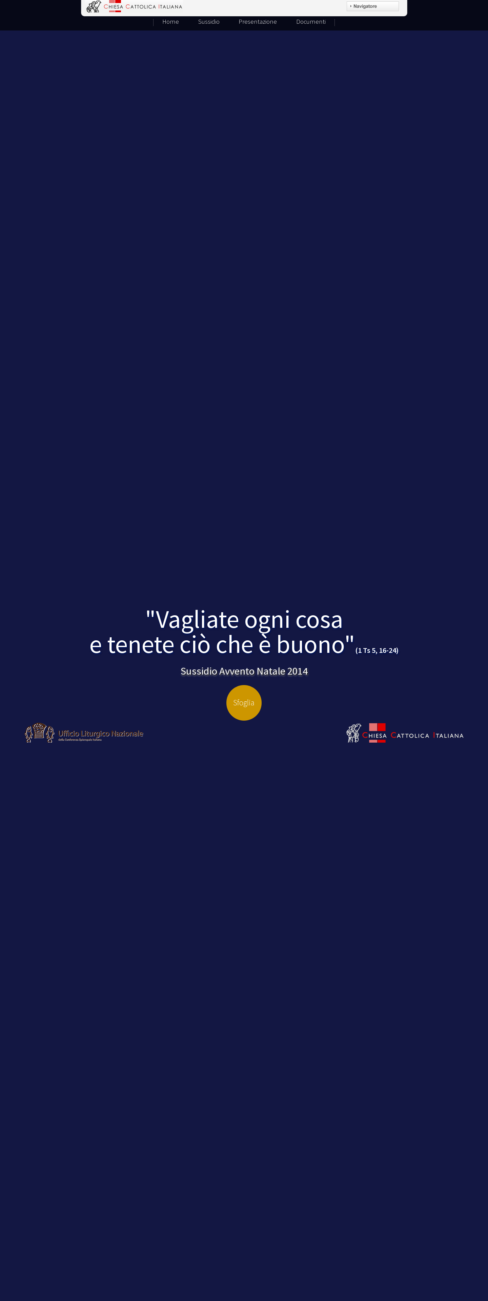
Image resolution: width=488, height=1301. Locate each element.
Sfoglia (244, 702)
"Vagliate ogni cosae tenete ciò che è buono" (244, 631)
